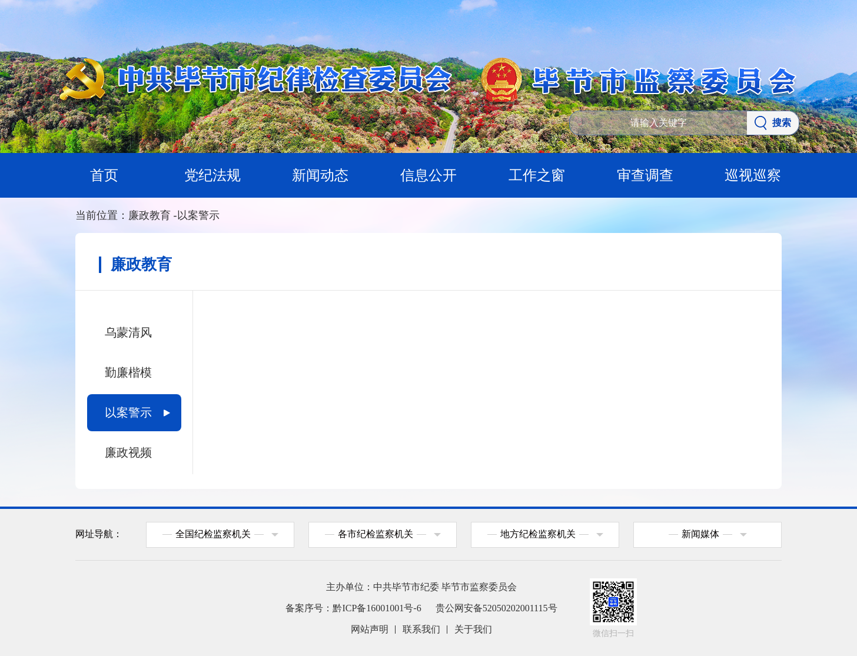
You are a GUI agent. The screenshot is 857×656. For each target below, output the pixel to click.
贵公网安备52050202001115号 (496, 608)
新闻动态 (320, 175)
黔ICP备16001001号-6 (377, 608)
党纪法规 (212, 175)
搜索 (773, 123)
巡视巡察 (753, 175)
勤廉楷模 (128, 372)
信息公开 (428, 175)
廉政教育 (152, 215)
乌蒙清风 (128, 332)
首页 (104, 175)
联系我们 (421, 629)
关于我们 (473, 629)
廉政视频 (128, 452)
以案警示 (198, 215)
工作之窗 (537, 175)
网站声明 (369, 629)
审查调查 (645, 175)
